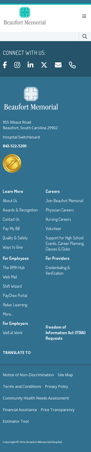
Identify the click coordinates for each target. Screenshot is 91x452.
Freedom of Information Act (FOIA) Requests (65, 332)
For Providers (57, 258)
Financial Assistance (20, 409)
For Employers (15, 323)
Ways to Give (13, 247)
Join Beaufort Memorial (64, 200)
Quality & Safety (15, 237)
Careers (53, 191)
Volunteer (53, 228)
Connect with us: (24, 52)
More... (8, 314)
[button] (85, 16)
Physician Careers (60, 209)
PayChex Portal (15, 295)
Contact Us (11, 219)
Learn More (13, 191)
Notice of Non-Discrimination (28, 374)
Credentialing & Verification (58, 270)
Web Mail (10, 276)
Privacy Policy (56, 386)
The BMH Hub (14, 267)
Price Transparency (58, 409)
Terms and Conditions (22, 386)
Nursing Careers (58, 219)
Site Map (65, 374)
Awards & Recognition (20, 209)
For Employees (16, 258)
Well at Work (12, 332)
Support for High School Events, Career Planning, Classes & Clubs (65, 243)
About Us (10, 200)
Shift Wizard (12, 286)
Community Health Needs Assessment (36, 398)
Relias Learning (15, 304)
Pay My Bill (11, 228)
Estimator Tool (16, 421)
